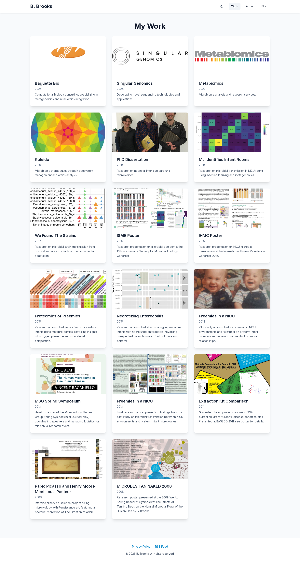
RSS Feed (161, 546)
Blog (264, 6)
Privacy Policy (141, 546)
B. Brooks (41, 6)
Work (234, 6)
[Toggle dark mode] (222, 6)
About (250, 6)
